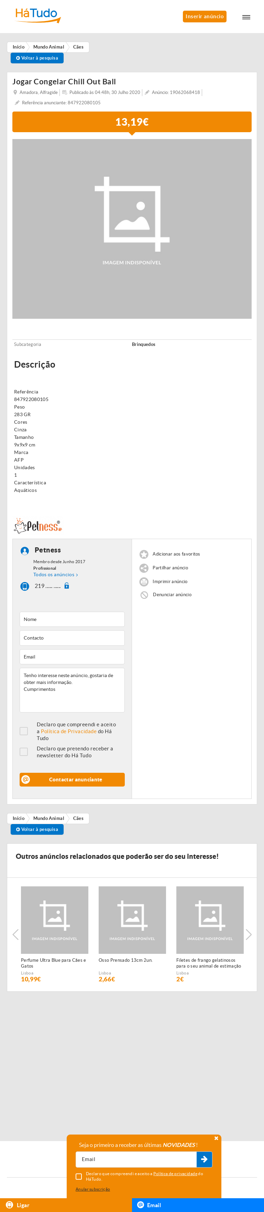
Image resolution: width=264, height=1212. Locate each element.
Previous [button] (15, 934)
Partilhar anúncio (170, 567)
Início (19, 818)
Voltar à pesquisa (37, 58)
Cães (78, 818)
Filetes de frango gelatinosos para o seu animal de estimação (208, 963)
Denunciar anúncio (172, 594)
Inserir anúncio (205, 16)
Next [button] (248, 934)
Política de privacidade (175, 1173)
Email (149, 1204)
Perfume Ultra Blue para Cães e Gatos (53, 963)
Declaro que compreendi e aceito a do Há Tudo (76, 731)
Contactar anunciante (75, 779)
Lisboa (27, 973)
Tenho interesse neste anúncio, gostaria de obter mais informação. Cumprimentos (72, 690)
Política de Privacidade (69, 731)
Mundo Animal (48, 818)
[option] (55, 934)
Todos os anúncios (53, 574)
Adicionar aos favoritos (176, 554)
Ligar (17, 1205)
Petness (48, 550)
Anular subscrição (93, 1189)
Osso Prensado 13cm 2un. (126, 960)
